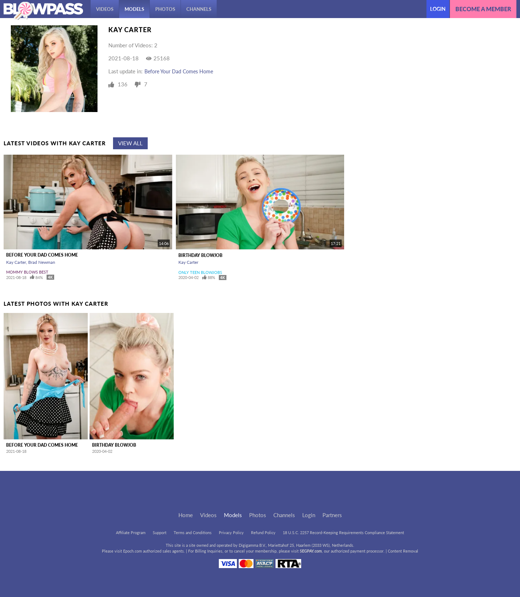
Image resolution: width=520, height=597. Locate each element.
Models (134, 9)
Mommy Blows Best (27, 272)
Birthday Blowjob (200, 255)
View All (130, 143)
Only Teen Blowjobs (200, 272)
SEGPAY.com (311, 551)
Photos (165, 9)
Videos (104, 9)
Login (438, 9)
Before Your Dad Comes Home (178, 71)
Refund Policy (263, 532)
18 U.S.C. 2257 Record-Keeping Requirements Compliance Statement (343, 532)
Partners (332, 515)
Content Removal (403, 551)
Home (185, 515)
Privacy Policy (231, 532)
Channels (198, 9)
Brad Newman (41, 262)
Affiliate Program (131, 532)
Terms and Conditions (193, 532)
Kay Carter (16, 262)
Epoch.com (132, 551)
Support (159, 532)
